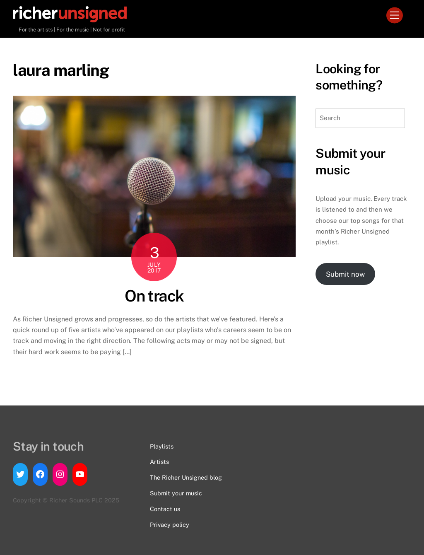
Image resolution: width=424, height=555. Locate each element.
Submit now (345, 274)
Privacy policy (169, 524)
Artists (159, 461)
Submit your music (176, 493)
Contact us (165, 508)
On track (154, 296)
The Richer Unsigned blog (186, 477)
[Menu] (394, 15)
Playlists (161, 446)
